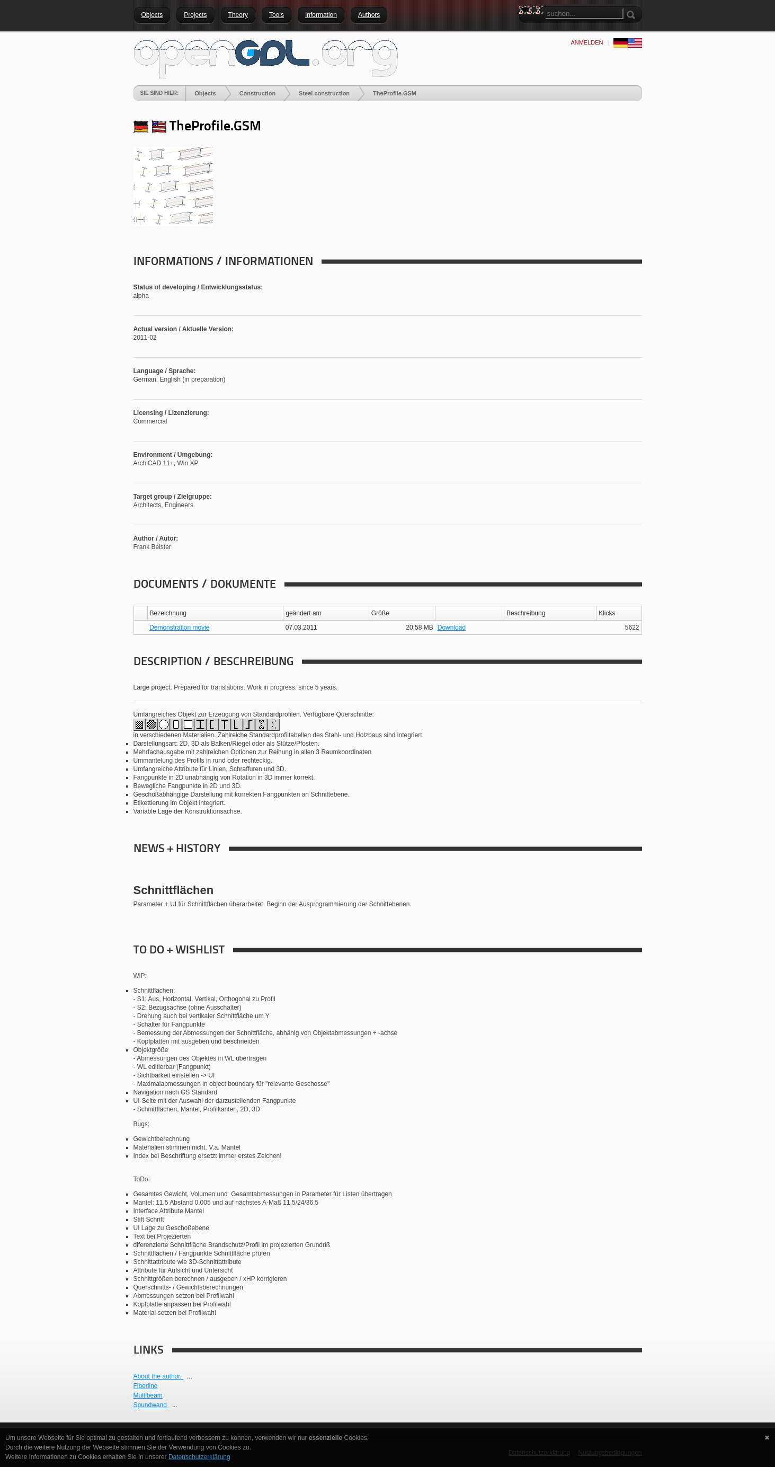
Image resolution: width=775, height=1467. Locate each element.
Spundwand (151, 1405)
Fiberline (145, 1386)
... (189, 1376)
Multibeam (148, 1395)
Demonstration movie (179, 627)
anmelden (587, 42)
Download (452, 627)
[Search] (584, 13)
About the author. (158, 1376)
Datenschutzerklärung (199, 1457)
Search (527, 29)
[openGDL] (265, 57)
